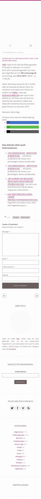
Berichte (19, 438)
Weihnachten (25, 217)
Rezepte (19, 463)
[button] (8, 122)
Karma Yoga (19, 444)
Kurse (19, 453)
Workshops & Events (18, 466)
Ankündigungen (18, 435)
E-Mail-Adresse (8, 267)
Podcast (19, 460)
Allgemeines (18, 432)
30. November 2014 (9, 52)
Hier (4, 65)
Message (6, 232)
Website (5, 275)
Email (15, 92)
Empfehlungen (19, 441)
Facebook (12, 349)
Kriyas (19, 450)
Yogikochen (19, 469)
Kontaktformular (10, 95)
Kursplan (16, 217)
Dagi (22, 52)
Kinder (19, 447)
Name (5, 259)
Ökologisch (19, 456)
